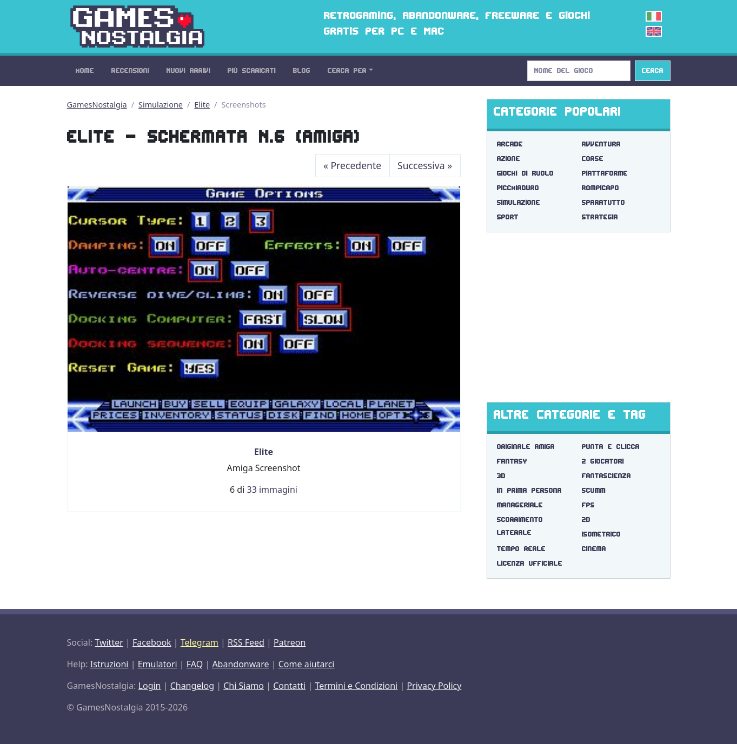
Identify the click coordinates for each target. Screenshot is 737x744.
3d (501, 476)
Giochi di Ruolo (525, 173)
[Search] (578, 71)
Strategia (600, 217)
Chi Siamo (243, 686)
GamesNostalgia (97, 104)
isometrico (601, 534)
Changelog (192, 686)
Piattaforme (605, 173)
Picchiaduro (518, 188)
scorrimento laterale (520, 526)
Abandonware (240, 664)
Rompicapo (600, 188)
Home (85, 70)
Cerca (652, 70)
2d (586, 519)
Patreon (290, 642)
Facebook (151, 642)
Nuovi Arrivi (188, 70)
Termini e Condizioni (356, 686)
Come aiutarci (306, 664)
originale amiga (526, 447)
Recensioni (130, 70)
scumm (594, 490)
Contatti (289, 686)
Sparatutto (603, 202)
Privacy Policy (434, 686)
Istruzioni (109, 664)
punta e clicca (611, 447)
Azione (508, 159)
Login (149, 686)
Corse (592, 159)
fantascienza (606, 476)
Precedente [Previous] (352, 165)
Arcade (510, 144)
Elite (202, 104)
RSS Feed (246, 642)
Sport (508, 217)
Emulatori (157, 664)
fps (588, 505)
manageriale (520, 505)
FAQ (195, 664)
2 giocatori (603, 461)
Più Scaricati (252, 70)
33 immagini (272, 489)
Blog (301, 70)
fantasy (512, 461)
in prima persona (529, 490)
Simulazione (160, 104)
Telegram (199, 642)
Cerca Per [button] (347, 70)
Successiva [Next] (424, 165)
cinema (594, 549)
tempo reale (521, 549)
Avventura (601, 144)
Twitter (109, 642)
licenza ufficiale (529, 563)
